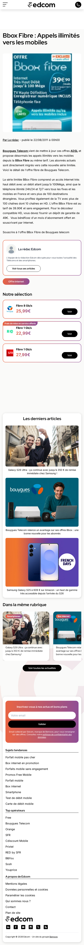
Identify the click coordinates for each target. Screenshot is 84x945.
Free (8, 817)
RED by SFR (13, 852)
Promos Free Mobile (18, 774)
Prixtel (9, 846)
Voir (69, 311)
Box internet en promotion (22, 763)
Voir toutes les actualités (42, 668)
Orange (10, 829)
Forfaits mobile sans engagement (26, 769)
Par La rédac (11, 140)
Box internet (13, 786)
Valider (42, 724)
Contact (10, 907)
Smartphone (13, 792)
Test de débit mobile (18, 798)
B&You (9, 858)
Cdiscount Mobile (16, 841)
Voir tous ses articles (23, 268)
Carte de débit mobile (19, 803)
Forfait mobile (14, 780)
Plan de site (12, 912)
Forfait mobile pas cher (20, 757)
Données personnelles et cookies (26, 889)
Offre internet (16, 281)
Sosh (8, 864)
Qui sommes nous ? (18, 901)
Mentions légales (16, 883)
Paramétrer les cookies (20, 895)
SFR (7, 835)
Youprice (11, 870)
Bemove (54, 936)
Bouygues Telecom (17, 823)
